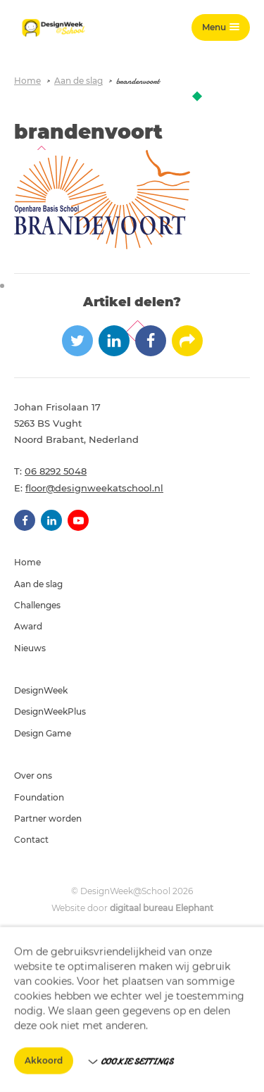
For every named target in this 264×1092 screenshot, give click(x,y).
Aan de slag (78, 80)
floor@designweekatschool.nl (94, 488)
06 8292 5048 (56, 471)
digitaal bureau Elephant (161, 908)
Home (27, 80)
